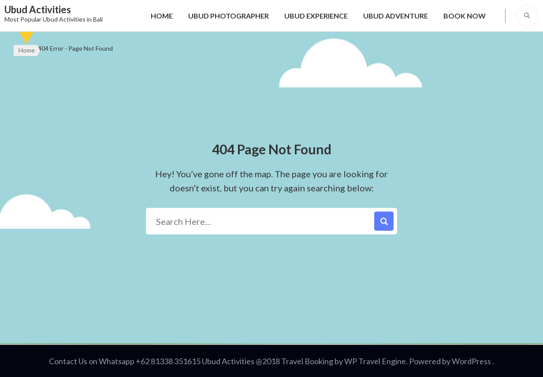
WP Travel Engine (375, 361)
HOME (162, 15)
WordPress (471, 361)
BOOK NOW (464, 15)
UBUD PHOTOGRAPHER (228, 15)
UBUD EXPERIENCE (316, 15)
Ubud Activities (37, 9)
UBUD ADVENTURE (395, 15)
